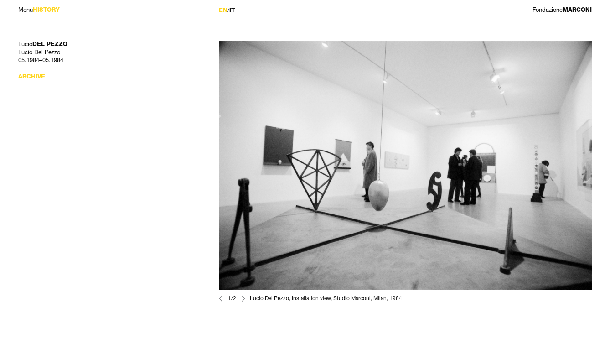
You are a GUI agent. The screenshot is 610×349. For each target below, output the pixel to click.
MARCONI (562, 10)
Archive (31, 76)
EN (223, 10)
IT (232, 10)
